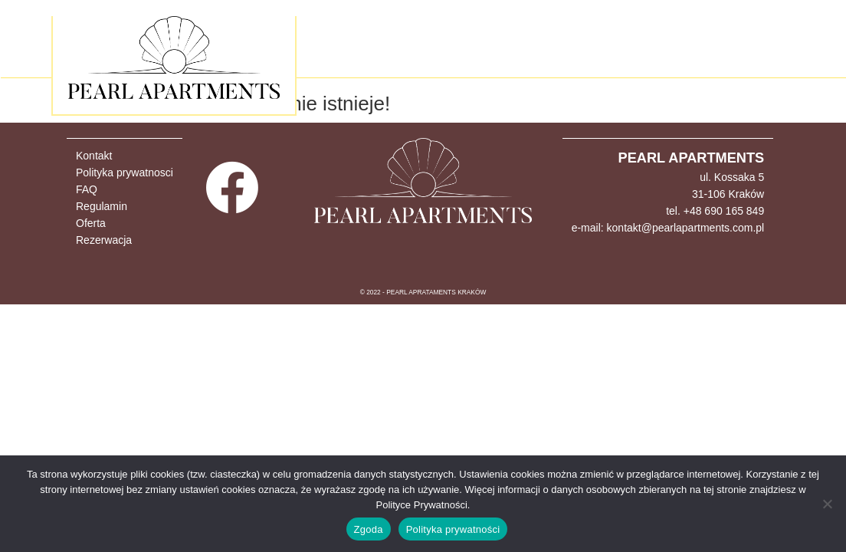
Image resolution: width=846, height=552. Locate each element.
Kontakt (94, 156)
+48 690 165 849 (724, 211)
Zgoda (368, 529)
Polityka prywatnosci (124, 172)
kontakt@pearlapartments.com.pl (686, 228)
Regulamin (101, 206)
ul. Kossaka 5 (732, 177)
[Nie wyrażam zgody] (827, 503)
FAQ (86, 189)
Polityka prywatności (453, 529)
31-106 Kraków (728, 194)
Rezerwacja (104, 240)
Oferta (91, 223)
